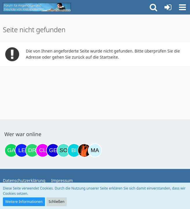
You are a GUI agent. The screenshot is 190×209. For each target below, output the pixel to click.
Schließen (56, 201)
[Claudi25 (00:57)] (43, 150)
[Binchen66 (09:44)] (74, 150)
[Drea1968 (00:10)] (32, 150)
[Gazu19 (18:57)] (11, 150)
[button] (182, 7)
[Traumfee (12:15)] (84, 150)
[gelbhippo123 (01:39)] (53, 150)
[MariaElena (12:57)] (95, 150)
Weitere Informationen (24, 201)
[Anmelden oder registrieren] (168, 7)
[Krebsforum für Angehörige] (37, 7)
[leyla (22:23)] (22, 150)
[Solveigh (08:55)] (63, 150)
